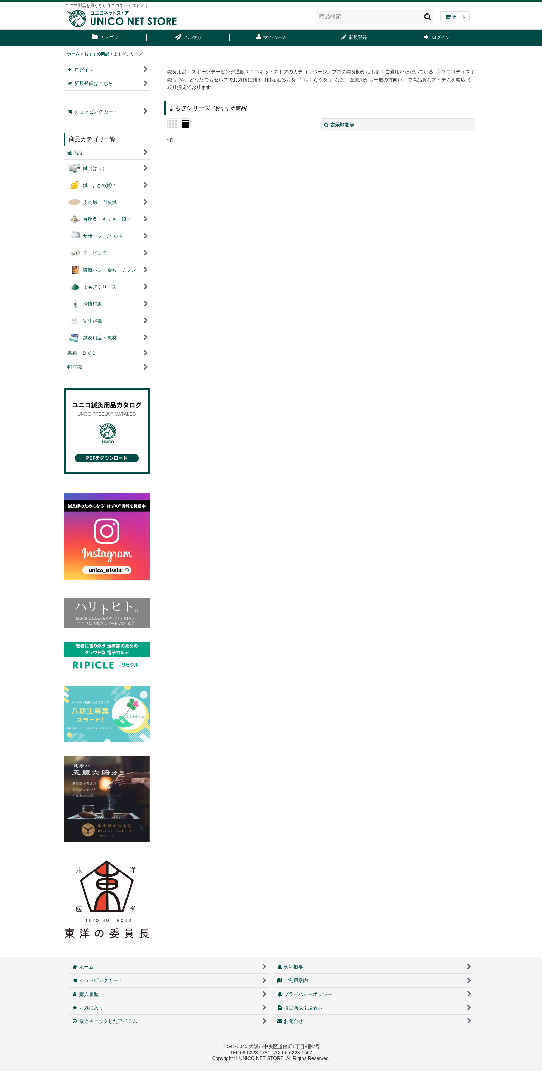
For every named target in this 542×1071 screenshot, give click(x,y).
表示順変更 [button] (339, 125)
